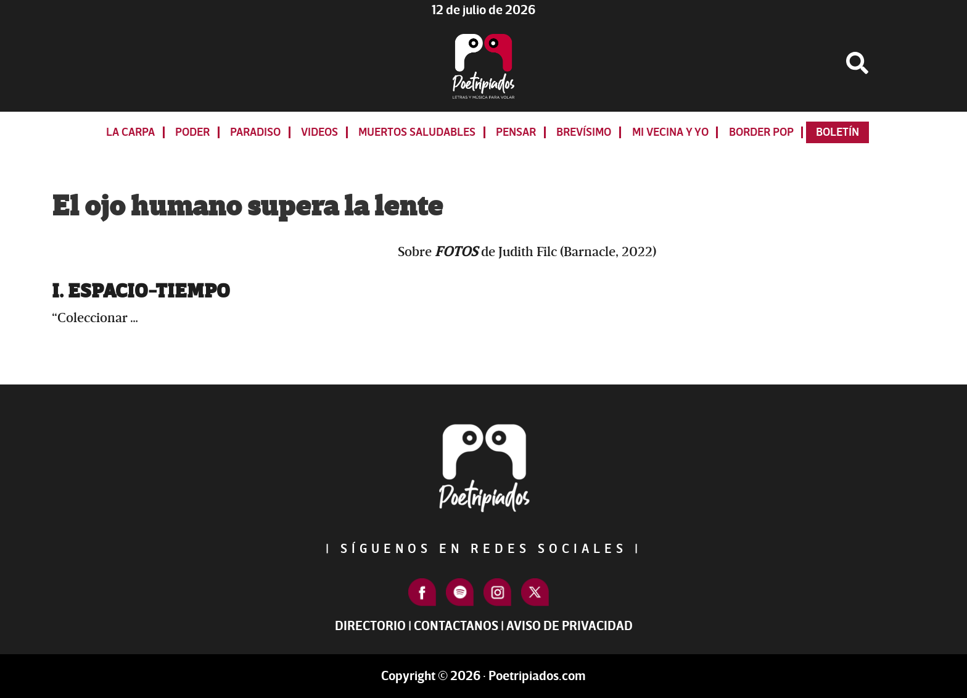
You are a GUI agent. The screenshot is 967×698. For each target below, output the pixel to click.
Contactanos (456, 626)
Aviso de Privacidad (569, 626)
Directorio (370, 626)
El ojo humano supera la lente (247, 207)
